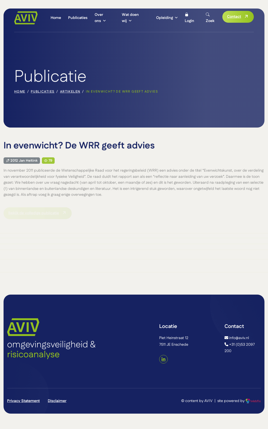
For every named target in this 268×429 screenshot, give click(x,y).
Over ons (99, 18)
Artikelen (70, 92)
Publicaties (78, 18)
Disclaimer (57, 401)
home (19, 92)
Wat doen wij (130, 18)
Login (189, 18)
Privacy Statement (23, 401)
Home (56, 18)
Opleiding (164, 18)
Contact (234, 16)
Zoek (210, 18)
